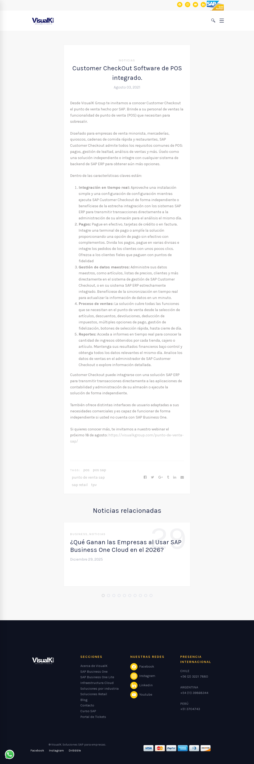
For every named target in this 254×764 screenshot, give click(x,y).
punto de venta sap (88, 477)
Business (79, 534)
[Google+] (161, 477)
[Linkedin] (175, 477)
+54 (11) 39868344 (194, 693)
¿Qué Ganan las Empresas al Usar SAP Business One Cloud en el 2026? (126, 546)
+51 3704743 (190, 709)
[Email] (182, 477)
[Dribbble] (75, 750)
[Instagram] (56, 750)
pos (86, 470)
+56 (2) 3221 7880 (194, 676)
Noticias (127, 60)
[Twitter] (152, 477)
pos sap (99, 470)
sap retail (80, 484)
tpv (94, 484)
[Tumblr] (168, 477)
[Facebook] (145, 477)
